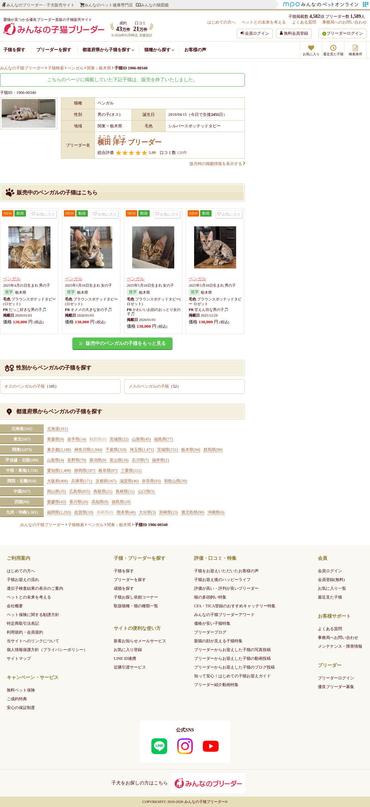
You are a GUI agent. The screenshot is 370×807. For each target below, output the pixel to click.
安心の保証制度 (21, 707)
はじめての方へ (221, 22)
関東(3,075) (22, 449)
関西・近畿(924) (21, 481)
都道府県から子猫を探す (108, 49)
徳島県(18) (121, 501)
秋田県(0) (97, 439)
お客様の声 (195, 49)
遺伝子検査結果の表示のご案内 (35, 588)
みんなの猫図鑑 (155, 5)
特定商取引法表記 (23, 623)
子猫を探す (14, 49)
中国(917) (21, 491)
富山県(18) (119, 460)
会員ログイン (330, 571)
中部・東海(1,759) (22, 470)
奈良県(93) (151, 481)
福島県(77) (163, 439)
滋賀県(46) (129, 481)
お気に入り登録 (128, 649)
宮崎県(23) (168, 512)
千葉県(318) (116, 449)
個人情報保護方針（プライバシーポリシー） (47, 649)
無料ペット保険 (21, 690)
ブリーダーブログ (210, 632)
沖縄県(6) (216, 512)
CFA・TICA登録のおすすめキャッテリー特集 (234, 606)
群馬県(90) (213, 449)
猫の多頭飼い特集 (210, 597)
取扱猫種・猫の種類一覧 (136, 606)
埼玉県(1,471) (142, 449)
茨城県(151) (167, 449)
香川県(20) (78, 501)
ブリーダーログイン (345, 33)
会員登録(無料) (331, 579)
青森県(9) (55, 439)
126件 (181, 152)
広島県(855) (79, 491)
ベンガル (12, 278)
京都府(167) (106, 481)
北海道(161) (21, 428)
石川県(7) (140, 460)
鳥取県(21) (103, 491)
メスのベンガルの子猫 (154, 386)
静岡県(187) (84, 470)
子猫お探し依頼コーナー (136, 597)
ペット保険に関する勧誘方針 (33, 614)
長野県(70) (76, 460)
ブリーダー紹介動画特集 (216, 684)
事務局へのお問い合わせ (344, 22)
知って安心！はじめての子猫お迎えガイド (232, 676)
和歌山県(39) (175, 481)
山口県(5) (146, 491)
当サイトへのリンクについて (33, 641)
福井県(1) (160, 460)
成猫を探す (124, 588)
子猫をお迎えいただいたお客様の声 (226, 571)
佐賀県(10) (83, 512)
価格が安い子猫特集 (212, 623)
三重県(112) (131, 470)
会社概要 (15, 606)
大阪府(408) (57, 481)
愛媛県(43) (56, 501)
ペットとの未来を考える (264, 22)
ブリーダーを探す (53, 49)
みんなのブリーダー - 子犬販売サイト (40, 5)
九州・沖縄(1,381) (22, 512)
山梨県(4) (55, 460)
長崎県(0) (105, 512)
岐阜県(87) (108, 470)
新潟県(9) (97, 460)
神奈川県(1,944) (88, 449)
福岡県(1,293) (59, 512)
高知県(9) (99, 501)
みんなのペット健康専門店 (108, 5)
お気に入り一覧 (332, 588)
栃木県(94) (190, 449)
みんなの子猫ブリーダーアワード (224, 614)
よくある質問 (304, 22)
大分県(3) (147, 512)
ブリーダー (129, 140)
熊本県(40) (126, 512)
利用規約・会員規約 (25, 632)
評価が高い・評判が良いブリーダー (226, 588)
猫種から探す (159, 49)
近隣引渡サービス (130, 667)
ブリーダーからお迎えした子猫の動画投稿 (232, 658)
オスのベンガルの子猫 (31, 386)
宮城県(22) (119, 439)
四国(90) (21, 501)
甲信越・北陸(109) (21, 460)
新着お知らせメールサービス (140, 641)
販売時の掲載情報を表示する (217, 163)
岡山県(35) (56, 491)
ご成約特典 (17, 699)
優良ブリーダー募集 (336, 686)
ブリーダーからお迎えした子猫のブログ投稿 (234, 667)
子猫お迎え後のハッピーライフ (222, 579)
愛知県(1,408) (59, 470)
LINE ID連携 (125, 658)
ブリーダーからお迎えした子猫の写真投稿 (232, 649)
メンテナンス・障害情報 (340, 646)
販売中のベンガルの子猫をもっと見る (126, 343)
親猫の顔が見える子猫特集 (218, 641)
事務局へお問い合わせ (338, 637)
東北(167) (21, 439)
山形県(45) (141, 439)
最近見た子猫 (330, 597)
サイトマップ (19, 658)
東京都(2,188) (59, 449)
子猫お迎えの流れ (23, 579)
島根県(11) (125, 491)
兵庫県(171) (81, 481)
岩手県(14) (76, 439)
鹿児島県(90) (192, 512)
